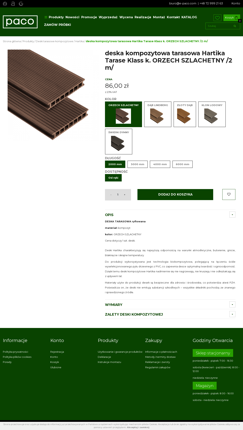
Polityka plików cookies (17, 357)
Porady (7, 362)
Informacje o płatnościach (161, 351)
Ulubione (55, 367)
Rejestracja (57, 351)
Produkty (54, 17)
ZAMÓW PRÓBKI (57, 25)
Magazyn (205, 385)
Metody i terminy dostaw (160, 357)
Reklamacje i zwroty (157, 362)
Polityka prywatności (15, 351)
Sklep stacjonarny (213, 353)
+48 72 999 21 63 (211, 3)
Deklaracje (104, 357)
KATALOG (189, 17)
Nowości (72, 17)
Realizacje (143, 17)
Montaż (159, 17)
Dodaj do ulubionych (228, 194)
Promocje (89, 17)
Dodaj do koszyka (175, 194)
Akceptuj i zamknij (138, 427)
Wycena (126, 17)
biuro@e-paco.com (183, 3)
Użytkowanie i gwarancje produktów (120, 351)
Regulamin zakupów (157, 367)
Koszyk (231, 18)
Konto (235, 3)
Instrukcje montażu (109, 362)
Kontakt (173, 17)
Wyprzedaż (108, 17)
